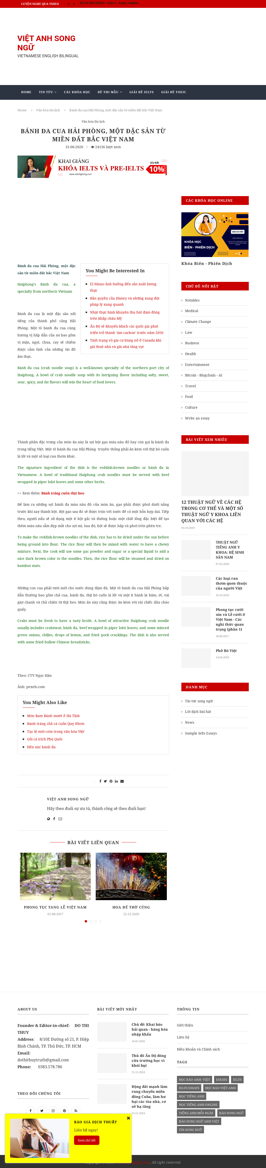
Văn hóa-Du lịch (93, 122)
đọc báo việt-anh (220, 1086)
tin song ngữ (190, 1127)
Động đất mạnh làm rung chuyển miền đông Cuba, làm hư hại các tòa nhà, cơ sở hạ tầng (150, 1093)
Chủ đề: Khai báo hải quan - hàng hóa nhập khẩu (150, 1027)
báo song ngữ (231, 1111)
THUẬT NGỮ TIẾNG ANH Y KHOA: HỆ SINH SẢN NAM (229, 549)
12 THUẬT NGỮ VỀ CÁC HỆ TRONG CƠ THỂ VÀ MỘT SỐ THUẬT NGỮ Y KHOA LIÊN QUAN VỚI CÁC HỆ (212, 511)
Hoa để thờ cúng (131, 907)
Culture (191, 407)
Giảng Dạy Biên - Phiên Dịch (47, 106)
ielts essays (189, 1086)
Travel (190, 386)
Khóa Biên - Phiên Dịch (206, 263)
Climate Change (198, 321)
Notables (192, 300)
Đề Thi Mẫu (108, 92)
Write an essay (197, 418)
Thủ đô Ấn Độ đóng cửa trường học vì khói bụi (148, 1058)
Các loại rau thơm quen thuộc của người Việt (231, 583)
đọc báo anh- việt (194, 1077)
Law (188, 332)
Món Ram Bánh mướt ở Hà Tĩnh (53, 715)
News (189, 720)
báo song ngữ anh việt (199, 1119)
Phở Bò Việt (226, 648)
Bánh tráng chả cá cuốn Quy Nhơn (55, 723)
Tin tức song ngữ (199, 699)
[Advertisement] (172, 46)
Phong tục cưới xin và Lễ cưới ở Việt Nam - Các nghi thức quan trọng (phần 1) (232, 618)
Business (192, 343)
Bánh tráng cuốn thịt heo (63, 493)
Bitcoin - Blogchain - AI (203, 375)
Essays (221, 1077)
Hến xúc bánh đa (41, 747)
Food (189, 396)
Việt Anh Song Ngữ (68, 799)
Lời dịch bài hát (198, 709)
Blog (115, 106)
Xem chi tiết (87, 1140)
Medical (191, 310)
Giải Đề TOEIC (173, 92)
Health (190, 353)
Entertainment (197, 364)
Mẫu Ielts (90, 106)
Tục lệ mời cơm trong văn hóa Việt (55, 731)
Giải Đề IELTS (141, 92)
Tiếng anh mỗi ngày (196, 1111)
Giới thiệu (185, 1023)
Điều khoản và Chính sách (198, 1047)
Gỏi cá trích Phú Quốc (45, 739)
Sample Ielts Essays (201, 731)
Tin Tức (46, 92)
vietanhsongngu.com (132, 1160)
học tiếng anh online (198, 1102)
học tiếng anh (191, 1094)
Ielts (237, 1077)
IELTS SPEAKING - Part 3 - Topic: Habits (109, 4)
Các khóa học (77, 92)
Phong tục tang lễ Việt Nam (55, 907)
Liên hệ (183, 1035)
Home (26, 92)
